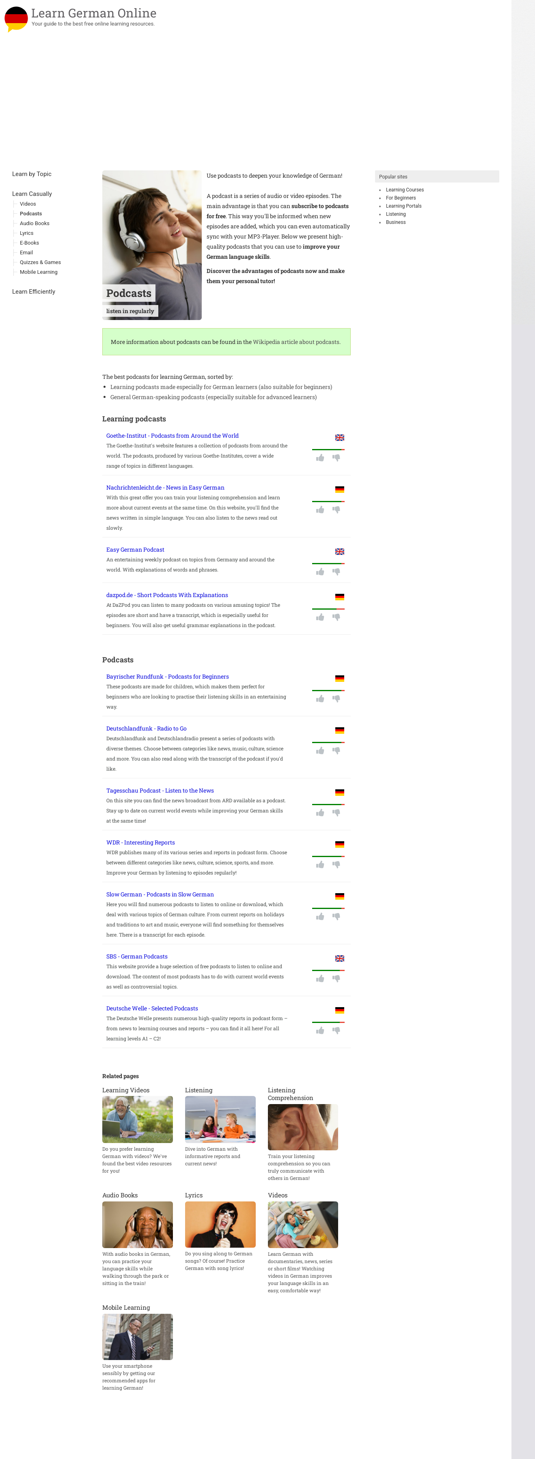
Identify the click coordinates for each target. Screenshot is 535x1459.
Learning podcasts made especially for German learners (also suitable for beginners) (221, 387)
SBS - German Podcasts (137, 956)
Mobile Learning (39, 272)
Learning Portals (404, 206)
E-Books (29, 243)
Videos (28, 204)
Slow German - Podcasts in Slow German (160, 894)
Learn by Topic (32, 174)
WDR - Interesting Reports (140, 842)
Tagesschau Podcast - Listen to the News (160, 790)
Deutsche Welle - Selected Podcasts (152, 1008)
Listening (396, 214)
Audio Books (35, 223)
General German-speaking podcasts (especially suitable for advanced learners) (213, 397)
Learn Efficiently (33, 291)
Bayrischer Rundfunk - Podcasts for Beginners (167, 676)
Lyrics (26, 233)
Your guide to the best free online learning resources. (93, 24)
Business (396, 222)
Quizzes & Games (40, 262)
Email (26, 252)
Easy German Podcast (135, 549)
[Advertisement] (255, 109)
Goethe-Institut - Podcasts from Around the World (172, 435)
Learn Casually (32, 194)
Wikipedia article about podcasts (296, 342)
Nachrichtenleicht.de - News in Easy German (165, 487)
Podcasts (31, 214)
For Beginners (401, 198)
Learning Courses (405, 190)
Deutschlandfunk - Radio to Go (146, 728)
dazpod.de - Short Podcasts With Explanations (167, 595)
